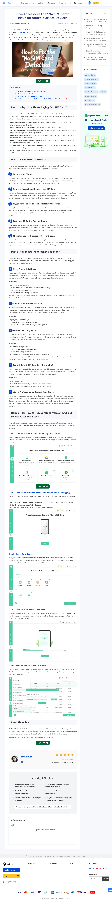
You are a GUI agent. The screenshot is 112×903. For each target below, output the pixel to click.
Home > (30, 856)
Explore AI (62, 3)
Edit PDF (103, 92)
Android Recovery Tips (22, 23)
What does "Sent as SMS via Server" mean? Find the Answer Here (96, 58)
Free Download (96, 128)
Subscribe (106, 878)
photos (26, 426)
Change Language (11, 882)
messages (39, 426)
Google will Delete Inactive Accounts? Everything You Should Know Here (97, 39)
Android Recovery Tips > (40, 856)
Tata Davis (26, 756)
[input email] (95, 879)
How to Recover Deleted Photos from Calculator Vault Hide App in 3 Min (97, 20)
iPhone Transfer (90, 83)
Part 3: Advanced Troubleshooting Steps (28, 96)
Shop (96, 3)
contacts (32, 426)
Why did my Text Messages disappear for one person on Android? (95, 27)
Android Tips (89, 100)
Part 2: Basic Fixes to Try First (25, 94)
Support (80, 3)
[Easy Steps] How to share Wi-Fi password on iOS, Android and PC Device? (97, 46)
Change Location (90, 96)
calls (20, 32)
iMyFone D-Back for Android (42, 437)
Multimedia (51, 3)
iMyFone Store (11, 876)
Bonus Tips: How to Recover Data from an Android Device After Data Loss (41, 99)
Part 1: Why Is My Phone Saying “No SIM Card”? (31, 91)
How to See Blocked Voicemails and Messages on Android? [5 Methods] (96, 33)
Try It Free (43, 81)
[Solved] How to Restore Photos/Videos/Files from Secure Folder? (96, 52)
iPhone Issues (89, 88)
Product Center (11, 870)
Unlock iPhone (90, 75)
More (106, 13)
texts (24, 32)
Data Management (27, 3)
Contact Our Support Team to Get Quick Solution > (52, 807)
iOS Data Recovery (91, 92)
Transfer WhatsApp (91, 79)
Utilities (40, 3)
